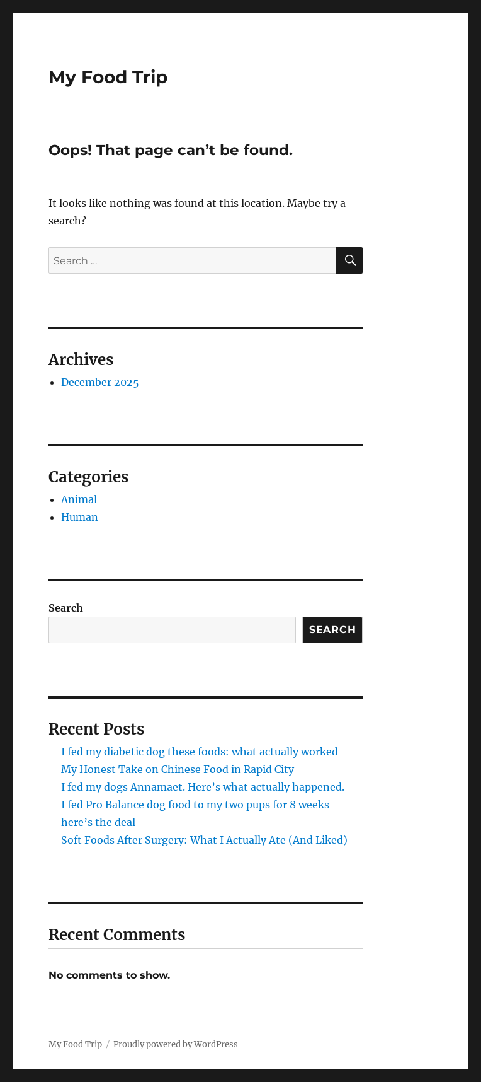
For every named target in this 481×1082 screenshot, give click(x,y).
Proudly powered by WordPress (175, 1044)
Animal (79, 499)
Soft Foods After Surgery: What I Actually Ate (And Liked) (204, 840)
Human (79, 517)
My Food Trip (107, 77)
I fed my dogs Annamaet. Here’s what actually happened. (202, 787)
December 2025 (100, 382)
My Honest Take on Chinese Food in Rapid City (177, 769)
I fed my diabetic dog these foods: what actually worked (199, 751)
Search (65, 608)
